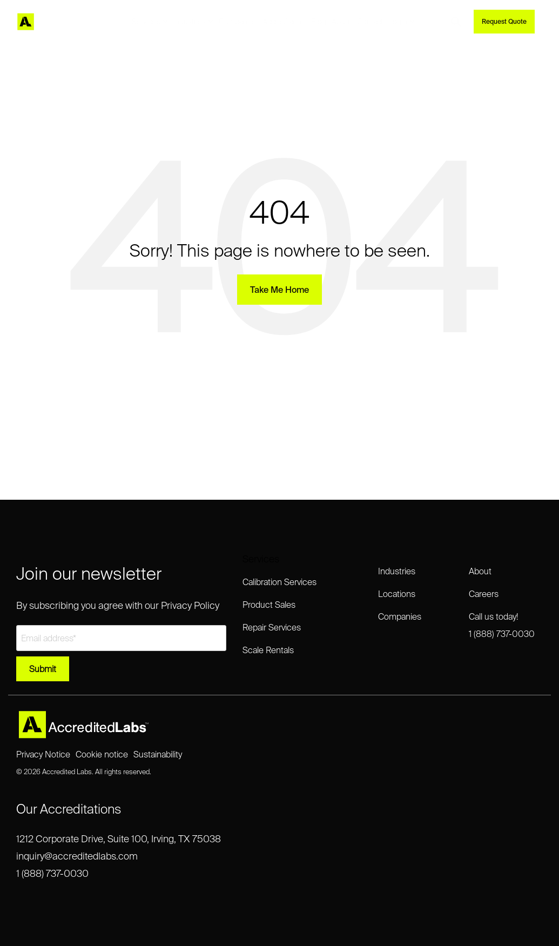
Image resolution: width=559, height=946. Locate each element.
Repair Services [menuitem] (272, 627)
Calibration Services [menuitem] (279, 582)
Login (401, 21)
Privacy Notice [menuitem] (43, 754)
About (342, 21)
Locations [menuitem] (396, 594)
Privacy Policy (190, 605)
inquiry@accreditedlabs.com (77, 856)
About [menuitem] (480, 571)
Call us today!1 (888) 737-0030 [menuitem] (502, 625)
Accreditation (284, 21)
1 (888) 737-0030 (52, 873)
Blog (318, 21)
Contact (370, 21)
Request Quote (504, 21)
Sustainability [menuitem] (157, 754)
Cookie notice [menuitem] (102, 754)
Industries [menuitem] (396, 571)
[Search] (456, 21)
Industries (193, 21)
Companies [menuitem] (399, 616)
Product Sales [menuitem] (269, 604)
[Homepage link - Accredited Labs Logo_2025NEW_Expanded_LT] (83, 734)
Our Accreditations (69, 809)
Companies (238, 21)
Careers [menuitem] (484, 594)
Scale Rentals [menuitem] (268, 650)
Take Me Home (279, 289)
